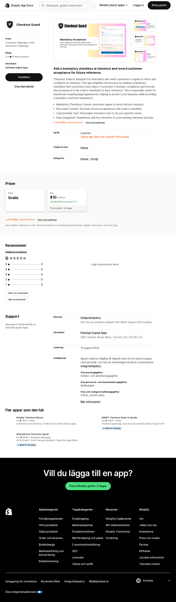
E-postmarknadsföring (86, 544)
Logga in (138, 5)
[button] (45, 420)
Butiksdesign (47, 544)
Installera (24, 77)
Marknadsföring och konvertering (51, 552)
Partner (143, 544)
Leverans (78, 557)
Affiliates (144, 551)
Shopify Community (118, 531)
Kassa (84, 147)
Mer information (90, 401)
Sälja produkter (48, 531)
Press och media (149, 538)
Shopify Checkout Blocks (29, 417)
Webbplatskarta (98, 581)
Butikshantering (49, 561)
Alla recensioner (17, 299)
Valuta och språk (82, 564)
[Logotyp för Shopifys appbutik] (19, 5)
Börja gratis (159, 5)
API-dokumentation (118, 525)
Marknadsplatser (82, 525)
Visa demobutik (24, 86)
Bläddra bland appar (114, 5)
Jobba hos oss (148, 525)
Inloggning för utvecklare (21, 581)
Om (141, 518)
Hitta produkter (48, 525)
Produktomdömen (83, 531)
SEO (75, 551)
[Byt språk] (156, 580)
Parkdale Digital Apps (16, 67)
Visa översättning (95, 122)
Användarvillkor (50, 581)
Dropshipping (80, 518)
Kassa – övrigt (89, 159)
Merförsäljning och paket (87, 538)
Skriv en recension (18, 293)
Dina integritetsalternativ (21, 592)
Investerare (146, 531)
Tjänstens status (149, 564)
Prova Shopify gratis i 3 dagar (88, 486)
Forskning (112, 538)
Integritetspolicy (91, 317)
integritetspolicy (91, 366)
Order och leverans (51, 538)
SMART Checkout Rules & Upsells (119, 417)
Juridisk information (151, 557)
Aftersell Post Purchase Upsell (32, 434)
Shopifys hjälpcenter (118, 518)
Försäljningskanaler (51, 518)
